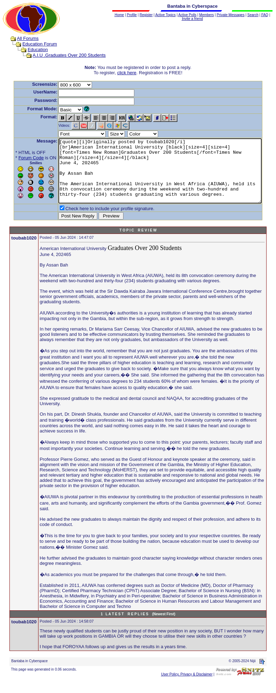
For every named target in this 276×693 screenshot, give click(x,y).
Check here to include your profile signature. (99, 221)
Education (31, 49)
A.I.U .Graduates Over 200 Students (62, 55)
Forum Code (20, 157)
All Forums (21, 38)
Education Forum (33, 44)
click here (128, 72)
